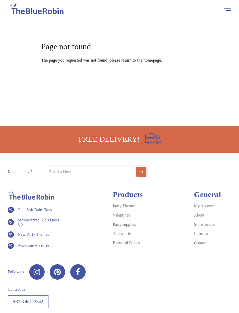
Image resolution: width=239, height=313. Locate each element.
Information (204, 233)
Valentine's (122, 215)
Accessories (122, 233)
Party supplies (124, 224)
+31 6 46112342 (28, 301)
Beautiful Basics (126, 243)
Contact (200, 243)
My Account (204, 206)
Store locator (204, 224)
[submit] (141, 172)
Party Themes (124, 206)
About (199, 215)
